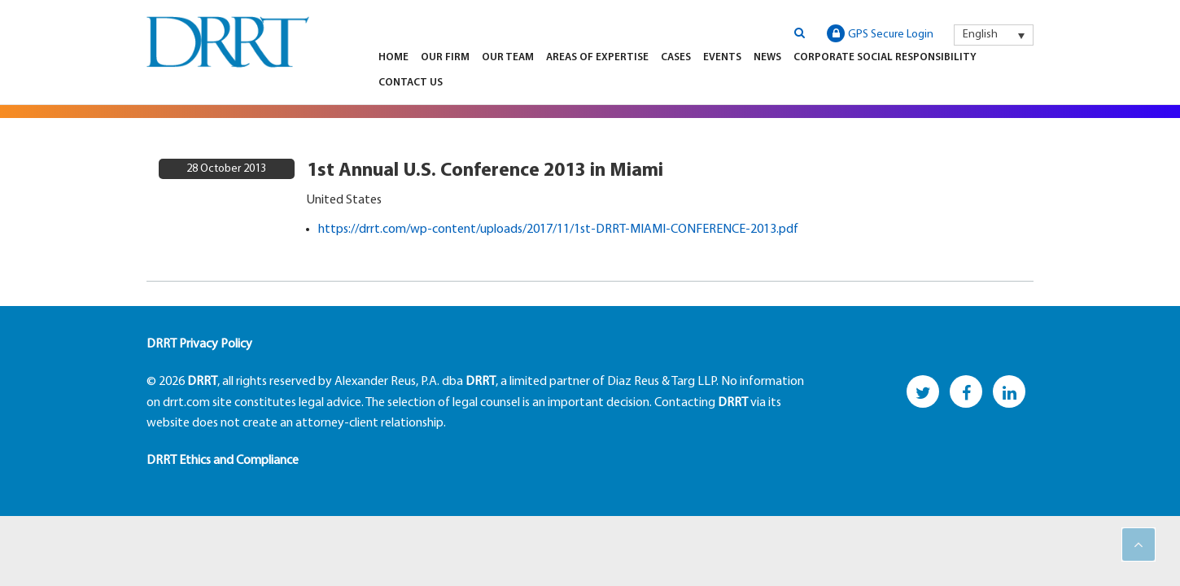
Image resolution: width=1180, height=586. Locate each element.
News (767, 57)
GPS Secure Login (880, 33)
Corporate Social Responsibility (885, 57)
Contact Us (410, 82)
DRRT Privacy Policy (199, 344)
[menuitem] (994, 35)
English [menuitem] (980, 34)
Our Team (508, 57)
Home (393, 57)
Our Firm (445, 57)
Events (722, 57)
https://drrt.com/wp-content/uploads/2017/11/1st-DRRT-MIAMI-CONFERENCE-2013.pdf (558, 229)
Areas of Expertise (597, 57)
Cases (676, 57)
